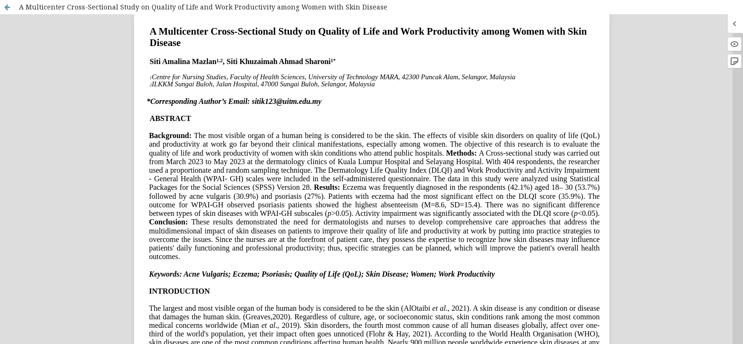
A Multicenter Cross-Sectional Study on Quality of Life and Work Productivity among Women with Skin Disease (203, 6)
